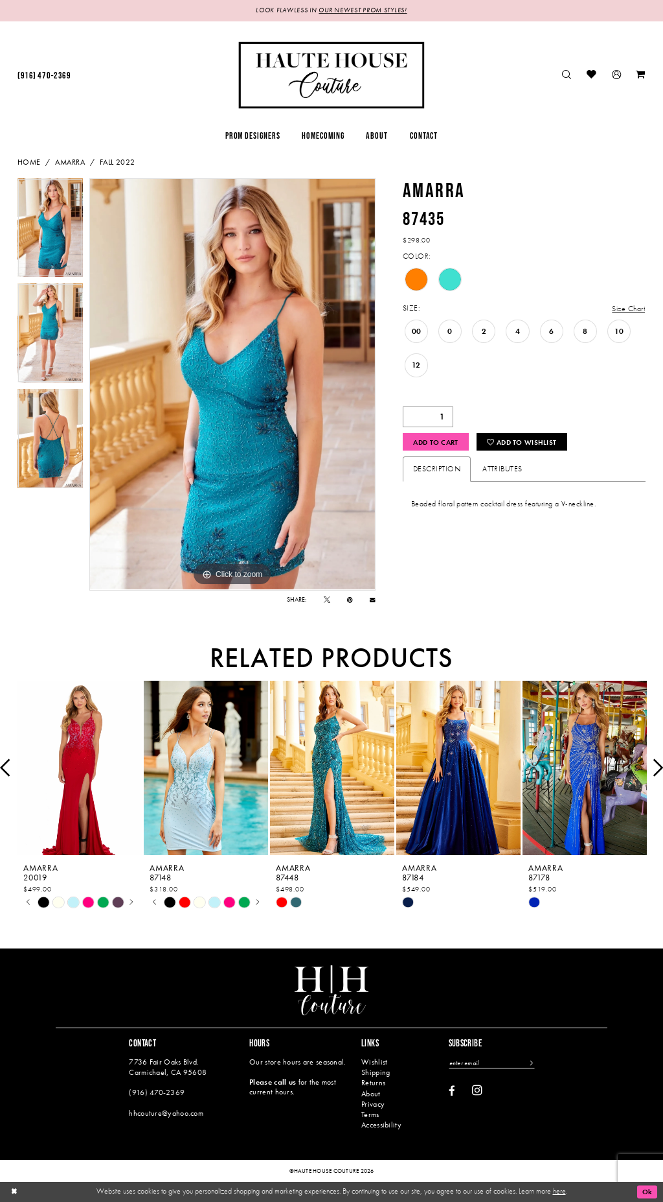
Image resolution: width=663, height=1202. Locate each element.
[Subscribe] (532, 1063)
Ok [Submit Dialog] (646, 1191)
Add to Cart (438, 442)
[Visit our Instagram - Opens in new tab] (477, 1090)
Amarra (70, 162)
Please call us (272, 1082)
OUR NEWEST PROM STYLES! (363, 10)
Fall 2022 (117, 162)
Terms (370, 1114)
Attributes (502, 469)
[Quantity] (428, 417)
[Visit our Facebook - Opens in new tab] (452, 1091)
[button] (616, 75)
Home (29, 162)
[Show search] (567, 75)
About (370, 1093)
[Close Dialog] (14, 1192)
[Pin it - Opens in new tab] (350, 599)
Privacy (373, 1104)
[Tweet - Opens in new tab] (327, 599)
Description (436, 469)
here (559, 1191)
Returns (373, 1083)
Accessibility (381, 1124)
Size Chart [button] (628, 308)
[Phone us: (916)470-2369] (44, 75)
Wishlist (374, 1061)
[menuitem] (44, 75)
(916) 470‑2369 (157, 1092)
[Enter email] (492, 1063)
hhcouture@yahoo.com (166, 1113)
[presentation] (79, 768)
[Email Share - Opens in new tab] (373, 600)
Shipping (375, 1072)
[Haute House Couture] (331, 74)
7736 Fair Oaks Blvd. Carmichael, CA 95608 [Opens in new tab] (168, 1066)
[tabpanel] (50, 231)
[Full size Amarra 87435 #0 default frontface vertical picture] (232, 384)
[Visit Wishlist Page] (592, 75)
